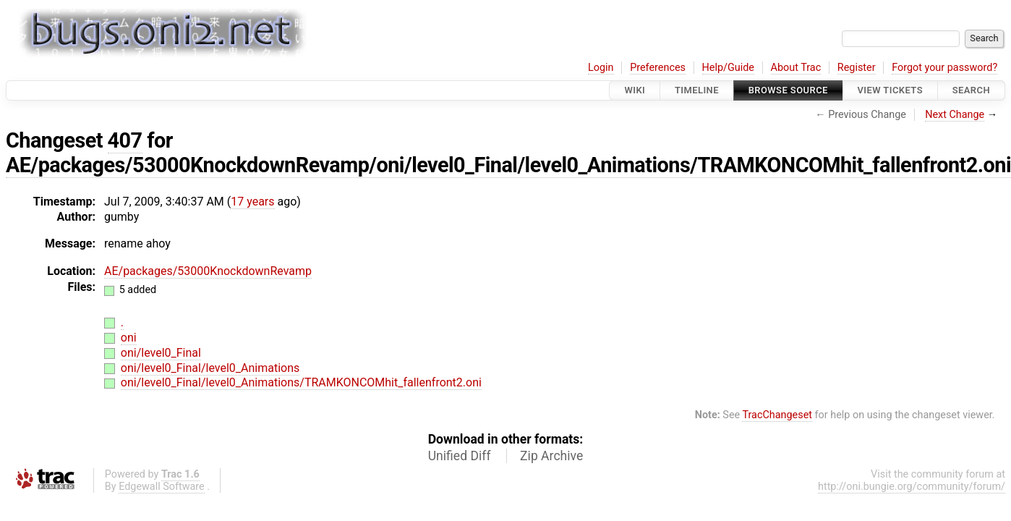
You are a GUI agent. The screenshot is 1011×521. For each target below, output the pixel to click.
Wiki (634, 90)
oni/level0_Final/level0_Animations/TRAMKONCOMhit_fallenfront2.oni (301, 382)
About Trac (796, 68)
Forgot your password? (944, 68)
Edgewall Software (162, 486)
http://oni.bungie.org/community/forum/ (911, 486)
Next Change (954, 115)
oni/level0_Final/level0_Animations (210, 368)
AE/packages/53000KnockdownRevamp (208, 271)
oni (129, 337)
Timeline (697, 90)
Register (856, 68)
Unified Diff (459, 456)
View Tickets (890, 90)
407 (125, 140)
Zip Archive (551, 456)
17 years (252, 201)
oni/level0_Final (161, 353)
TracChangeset (777, 415)
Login (601, 68)
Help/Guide (728, 68)
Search (971, 90)
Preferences (658, 68)
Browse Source (788, 90)
